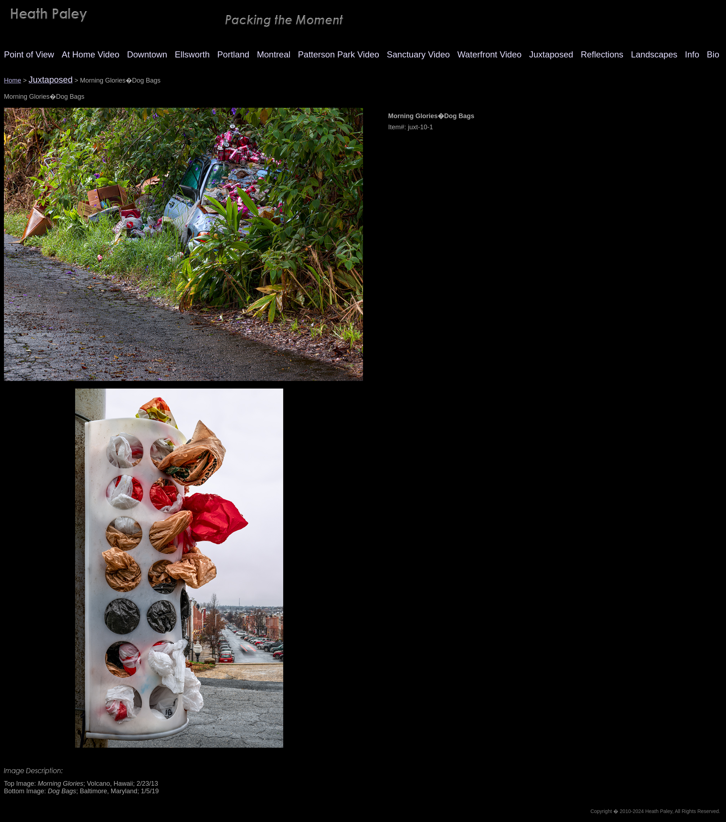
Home (12, 80)
